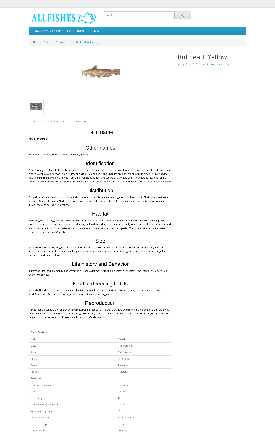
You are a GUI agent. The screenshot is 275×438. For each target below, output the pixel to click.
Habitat (81, 30)
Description (38, 121)
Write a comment (220, 64)
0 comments (202, 64)
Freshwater (62, 42)
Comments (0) (78, 121)
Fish (69, 30)
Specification (58, 121)
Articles (95, 30)
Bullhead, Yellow (85, 42)
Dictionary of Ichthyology (48, 30)
